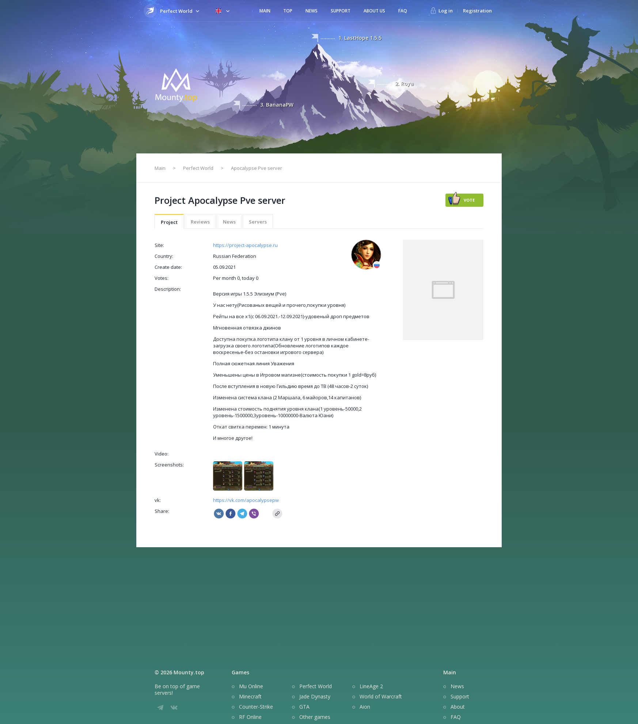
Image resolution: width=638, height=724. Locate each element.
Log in (445, 10)
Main (264, 11)
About (458, 707)
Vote (469, 200)
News (311, 11)
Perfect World (198, 168)
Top (287, 11)
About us (374, 11)
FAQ (402, 11)
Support (340, 11)
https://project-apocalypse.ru (245, 245)
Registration (477, 10)
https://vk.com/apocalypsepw (246, 500)
